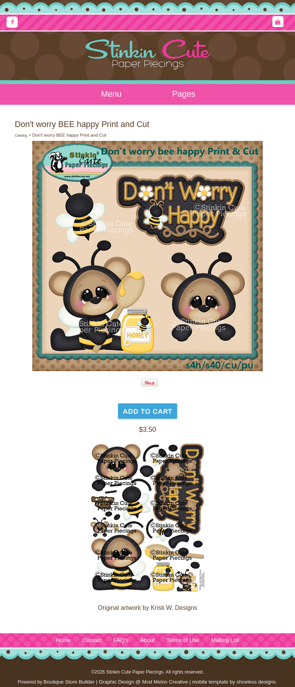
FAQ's (120, 640)
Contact (92, 640)
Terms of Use (182, 640)
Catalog (21, 135)
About (147, 640)
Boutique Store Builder (68, 682)
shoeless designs (256, 682)
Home (63, 640)
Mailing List (225, 640)
